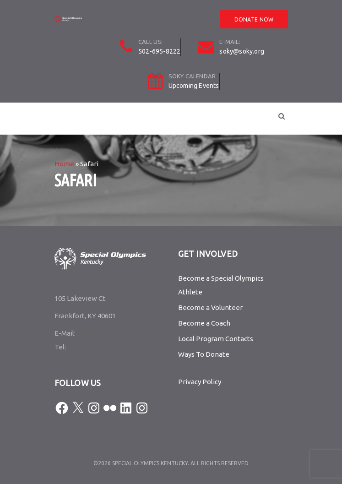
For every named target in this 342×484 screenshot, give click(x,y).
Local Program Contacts (215, 339)
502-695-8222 (159, 51)
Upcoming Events (193, 85)
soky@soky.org (241, 51)
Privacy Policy (199, 382)
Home (64, 164)
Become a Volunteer (210, 307)
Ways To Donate (203, 354)
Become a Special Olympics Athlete (221, 285)
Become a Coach (204, 323)
